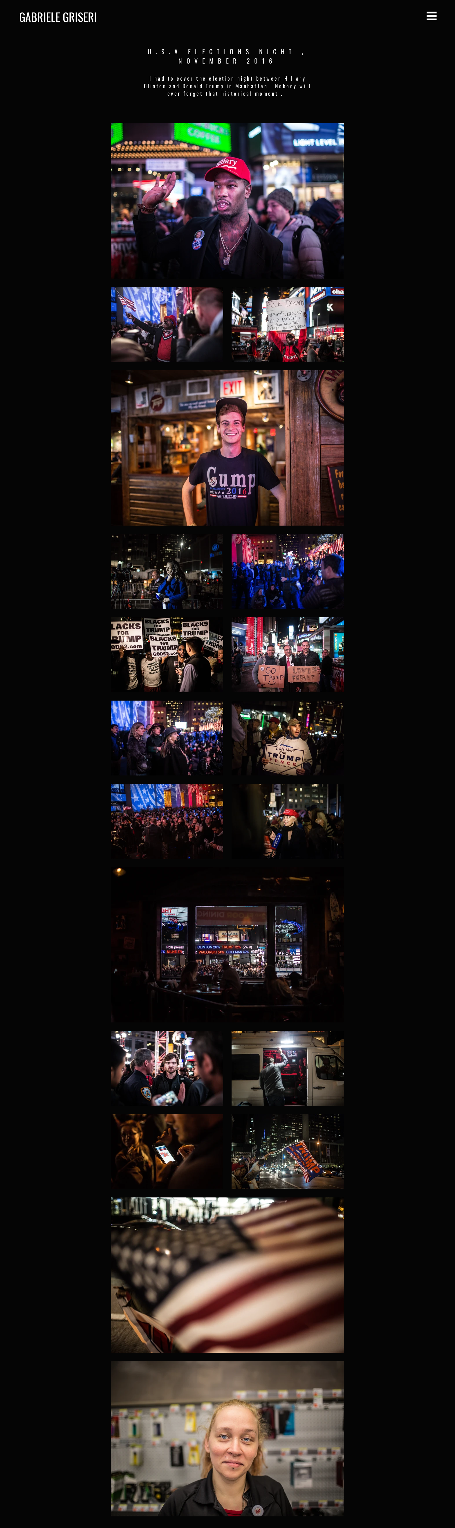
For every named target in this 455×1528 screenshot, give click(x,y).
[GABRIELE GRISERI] (99, 17)
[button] (432, 16)
